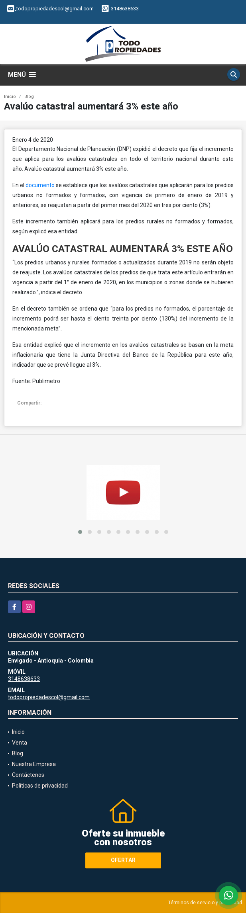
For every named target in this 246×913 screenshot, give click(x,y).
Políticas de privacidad (40, 785)
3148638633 (125, 9)
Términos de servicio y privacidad (205, 902)
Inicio (10, 96)
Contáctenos (28, 775)
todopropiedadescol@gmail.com (49, 697)
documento (39, 185)
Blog (29, 96)
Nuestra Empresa (34, 764)
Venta (19, 742)
